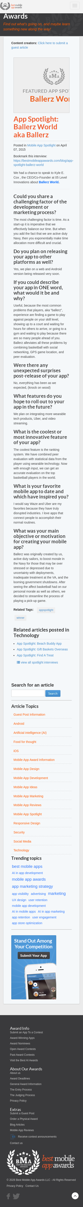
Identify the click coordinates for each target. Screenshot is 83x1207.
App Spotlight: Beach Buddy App (39, 643)
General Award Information (26, 1084)
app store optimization (27, 923)
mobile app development (29, 906)
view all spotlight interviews (37, 662)
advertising (38, 894)
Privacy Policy (18, 1100)
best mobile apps (27, 866)
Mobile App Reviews (22, 1130)
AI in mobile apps (24, 911)
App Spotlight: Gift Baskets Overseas (42, 649)
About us (15, 1073)
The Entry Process (21, 1089)
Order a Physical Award (24, 1118)
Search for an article (32, 685)
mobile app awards (29, 879)
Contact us (16, 1143)
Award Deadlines (20, 1078)
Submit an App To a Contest (26, 1032)
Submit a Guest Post (22, 1113)
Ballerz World (48, 182)
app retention (21, 917)
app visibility (20, 894)
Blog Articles (17, 1124)
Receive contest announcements (33, 1136)
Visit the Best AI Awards (24, 1060)
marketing (57, 893)
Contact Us (32, 1185)
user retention (37, 900)
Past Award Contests (22, 1054)
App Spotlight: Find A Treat (35, 655)
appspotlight (46, 610)
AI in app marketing (51, 911)
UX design (19, 900)
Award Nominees (20, 1043)
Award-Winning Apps (22, 1038)
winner (20, 617)
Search (53, 693)
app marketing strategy (32, 886)
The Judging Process (22, 1095)
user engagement (44, 917)
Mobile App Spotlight (41, 145)
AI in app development (27, 873)
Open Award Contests (23, 1049)
